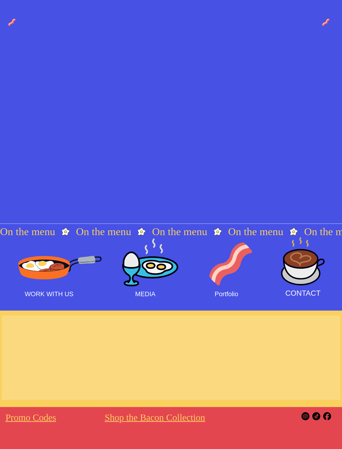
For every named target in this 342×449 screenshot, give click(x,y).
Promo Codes (30, 417)
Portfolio (226, 294)
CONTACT (303, 293)
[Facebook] (327, 416)
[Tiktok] (316, 416)
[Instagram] (305, 416)
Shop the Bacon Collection (155, 417)
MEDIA (145, 294)
